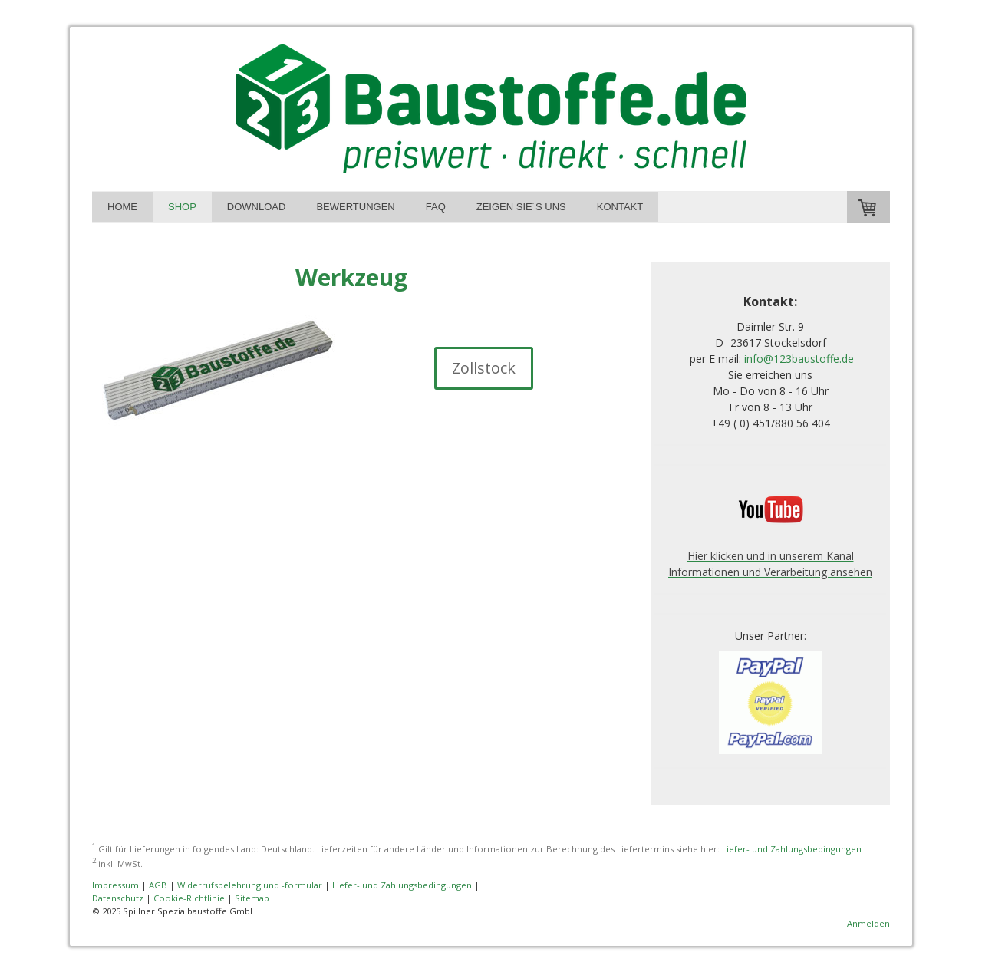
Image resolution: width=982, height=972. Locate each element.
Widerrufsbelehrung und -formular (249, 885)
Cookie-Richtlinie (189, 898)
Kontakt (620, 207)
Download (256, 207)
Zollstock (484, 367)
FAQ (436, 207)
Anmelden (868, 923)
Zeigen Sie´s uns (521, 207)
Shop (182, 207)
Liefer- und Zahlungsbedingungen (792, 848)
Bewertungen (355, 207)
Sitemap (252, 898)
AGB (158, 885)
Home (122, 207)
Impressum (115, 885)
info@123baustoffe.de (799, 358)
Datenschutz (117, 898)
